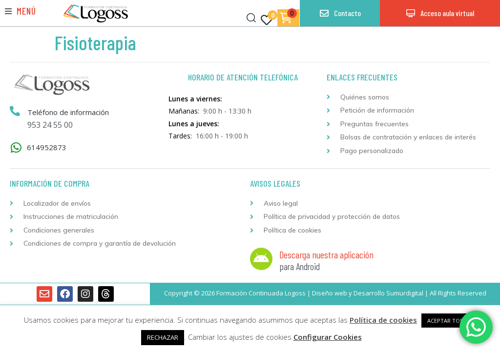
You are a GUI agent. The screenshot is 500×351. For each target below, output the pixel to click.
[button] (20, 11)
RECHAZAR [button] (162, 337)
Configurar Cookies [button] (327, 337)
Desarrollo (369, 293)
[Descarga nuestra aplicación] (261, 259)
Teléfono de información (68, 112)
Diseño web (329, 293)
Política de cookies (383, 320)
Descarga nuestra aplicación (326, 254)
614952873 (46, 147)
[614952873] (16, 147)
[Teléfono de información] (15, 111)
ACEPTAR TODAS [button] (448, 320)
